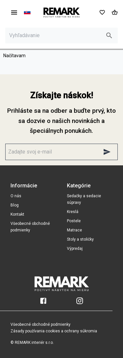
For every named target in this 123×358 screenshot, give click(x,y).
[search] (109, 35)
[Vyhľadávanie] (55, 35)
